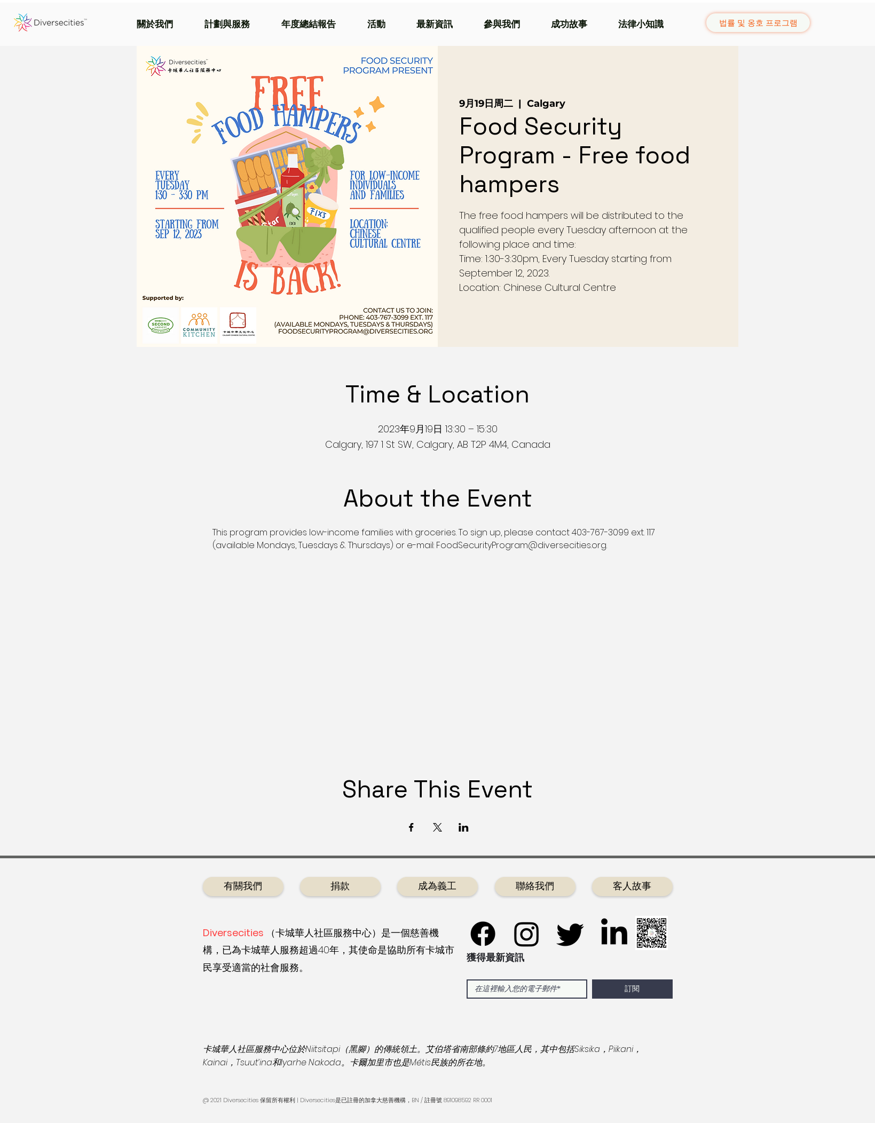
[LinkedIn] (614, 934)
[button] (162, 24)
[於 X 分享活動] (437, 827)
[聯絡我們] (535, 886)
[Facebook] (483, 934)
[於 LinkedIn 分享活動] (464, 827)
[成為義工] (437, 886)
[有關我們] (243, 886)
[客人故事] (632, 886)
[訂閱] (632, 989)
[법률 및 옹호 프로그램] (758, 22)
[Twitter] (570, 934)
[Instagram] (526, 934)
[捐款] (340, 886)
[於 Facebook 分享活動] (411, 827)
